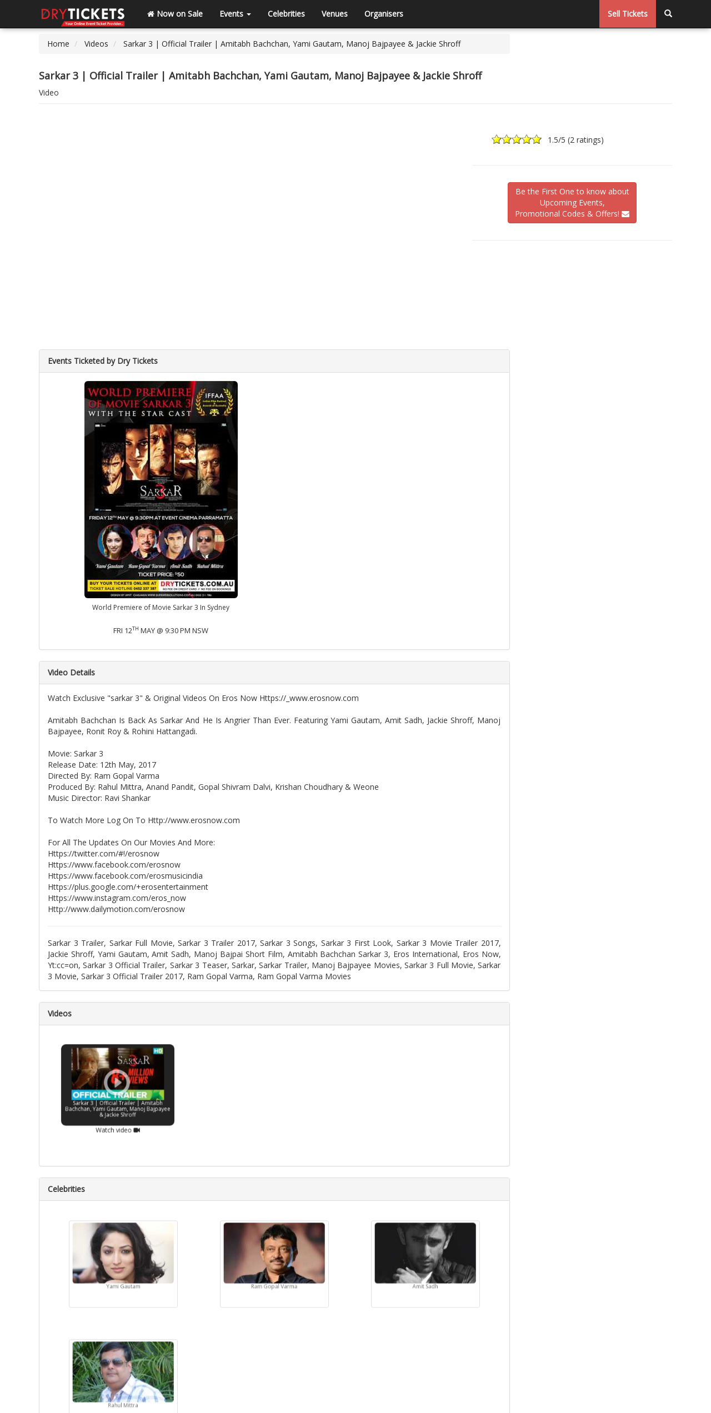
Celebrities (286, 13)
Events (235, 13)
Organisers (383, 13)
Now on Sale (175, 13)
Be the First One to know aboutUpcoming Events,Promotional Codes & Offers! (572, 202)
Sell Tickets (628, 13)
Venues (335, 13)
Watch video (117, 1120)
